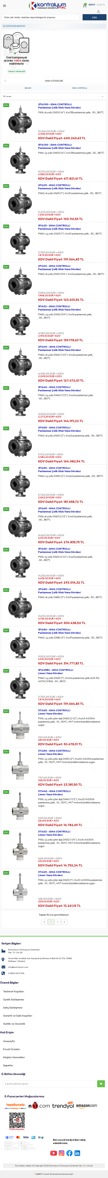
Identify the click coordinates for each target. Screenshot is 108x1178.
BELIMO (28, 88)
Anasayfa (9, 1041)
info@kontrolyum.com (18, 967)
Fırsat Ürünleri (11, 1049)
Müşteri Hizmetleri (14, 1057)
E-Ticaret (45, 1174)
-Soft (38, 1174)
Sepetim (8, 1065)
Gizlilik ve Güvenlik (14, 1023)
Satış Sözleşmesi (12, 1007)
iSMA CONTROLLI (79, 88)
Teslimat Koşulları (13, 991)
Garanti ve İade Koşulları (17, 1015)
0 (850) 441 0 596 (16, 973)
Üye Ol (101, 13)
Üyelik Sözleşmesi (13, 999)
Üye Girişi (98, 13)
